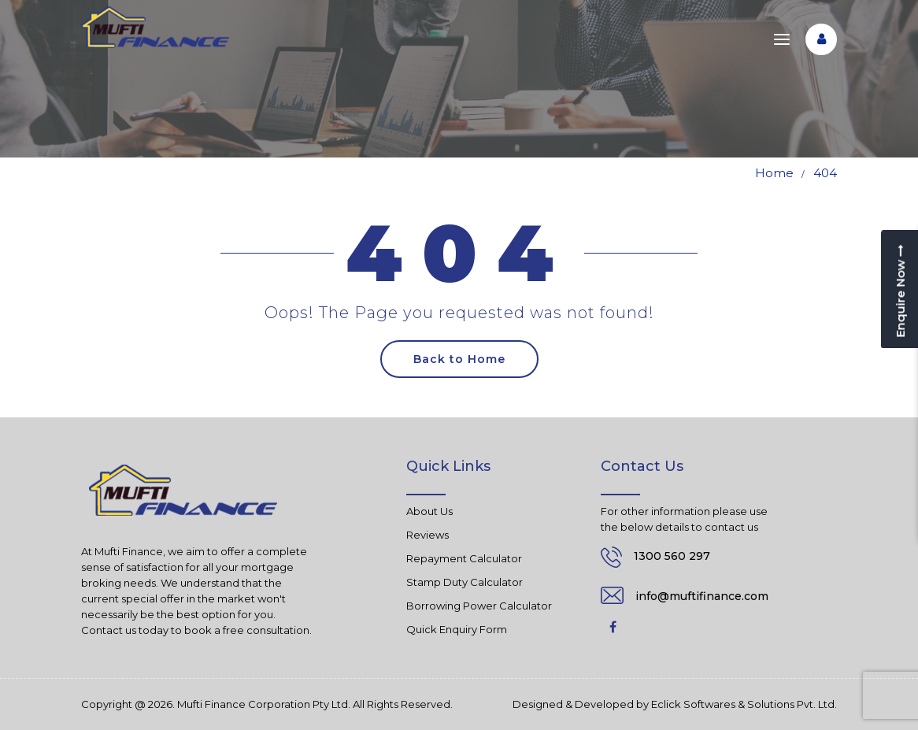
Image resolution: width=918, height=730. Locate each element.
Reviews (427, 534)
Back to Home (459, 359)
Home (774, 172)
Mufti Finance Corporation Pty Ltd (262, 704)
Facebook (612, 627)
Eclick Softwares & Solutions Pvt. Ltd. (744, 704)
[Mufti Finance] (155, 27)
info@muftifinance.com (701, 596)
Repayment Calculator (464, 558)
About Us (429, 511)
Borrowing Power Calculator (479, 605)
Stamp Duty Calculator (464, 582)
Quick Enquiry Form (456, 629)
